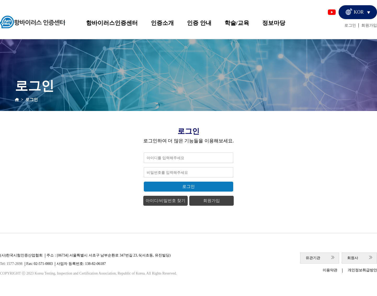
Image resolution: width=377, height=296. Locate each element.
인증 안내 (199, 23)
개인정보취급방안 (362, 270)
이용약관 (330, 270)
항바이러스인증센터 (112, 23)
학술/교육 (237, 23)
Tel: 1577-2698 (11, 264)
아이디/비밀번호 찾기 (165, 200)
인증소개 (162, 23)
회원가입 (369, 25)
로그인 (350, 25)
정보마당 (273, 23)
